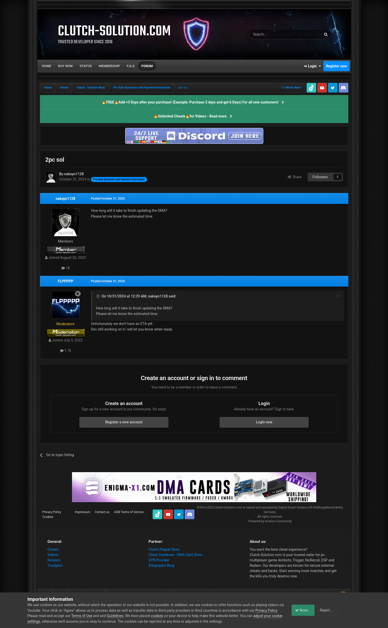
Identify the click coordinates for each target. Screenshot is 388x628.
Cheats (53, 549)
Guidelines (138, 616)
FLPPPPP (65, 281)
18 (65, 268)
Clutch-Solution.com (228, 507)
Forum (147, 66)
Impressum (82, 512)
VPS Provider (159, 560)
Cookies (47, 517)
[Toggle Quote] (98, 296)
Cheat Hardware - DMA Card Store (175, 555)
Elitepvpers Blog (161, 565)
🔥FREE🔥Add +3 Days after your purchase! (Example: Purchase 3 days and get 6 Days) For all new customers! (190, 102)
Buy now (65, 66)
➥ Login (312, 66)
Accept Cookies (304, 610)
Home (46, 66)
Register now (336, 66)
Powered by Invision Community (270, 521)
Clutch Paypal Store (164, 549)
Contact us (102, 512)
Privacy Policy (51, 512)
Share (295, 177)
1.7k (65, 351)
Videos (53, 555)
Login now (264, 422)
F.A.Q (131, 66)
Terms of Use (105, 616)
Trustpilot (55, 565)
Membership (109, 66)
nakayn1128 (65, 199)
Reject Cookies (343, 610)
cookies (181, 616)
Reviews (54, 560)
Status (86, 66)
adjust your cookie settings (48, 621)
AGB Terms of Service (128, 512)
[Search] (273, 34)
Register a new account (123, 422)
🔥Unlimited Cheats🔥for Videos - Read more (189, 116)
